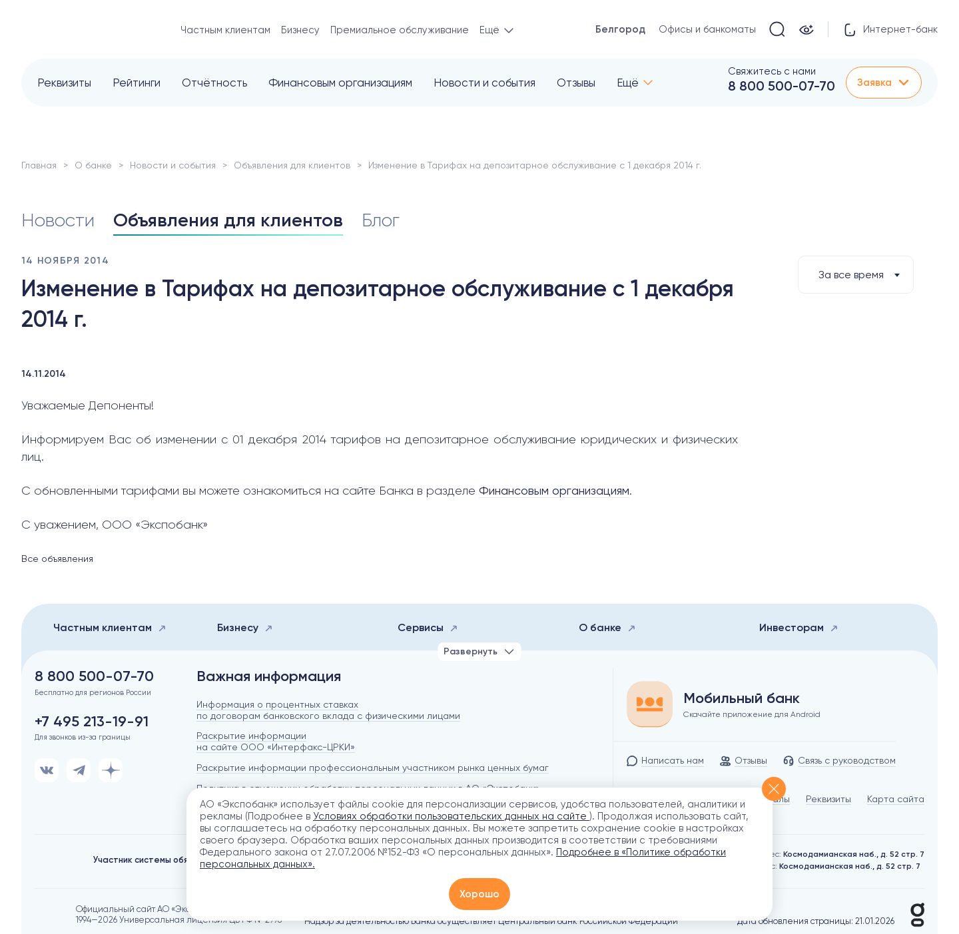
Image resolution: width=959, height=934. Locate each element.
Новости (58, 220)
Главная (39, 165)
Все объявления (57, 558)
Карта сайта (895, 799)
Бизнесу (300, 30)
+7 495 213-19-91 (92, 721)
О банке (93, 165)
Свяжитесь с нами (772, 71)
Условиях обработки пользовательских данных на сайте (451, 816)
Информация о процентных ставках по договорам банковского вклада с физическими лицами (328, 710)
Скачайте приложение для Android (751, 714)
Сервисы (428, 627)
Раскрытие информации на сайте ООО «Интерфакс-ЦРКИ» (275, 741)
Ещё (628, 82)
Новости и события (484, 82)
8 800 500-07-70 (781, 86)
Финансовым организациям (340, 82)
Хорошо (479, 894)
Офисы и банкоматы (707, 29)
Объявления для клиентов (292, 165)
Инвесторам (798, 627)
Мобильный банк (741, 698)
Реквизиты (64, 82)
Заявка (883, 82)
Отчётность (214, 82)
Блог (381, 220)
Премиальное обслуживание (399, 30)
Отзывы (576, 82)
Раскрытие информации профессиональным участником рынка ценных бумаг (372, 767)
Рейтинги (136, 82)
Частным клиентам (225, 30)
